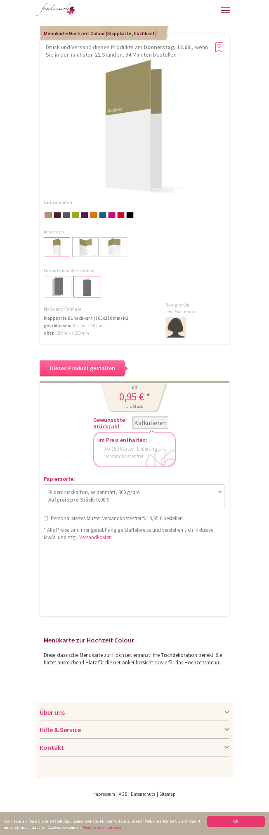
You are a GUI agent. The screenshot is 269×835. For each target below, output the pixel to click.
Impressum (104, 794)
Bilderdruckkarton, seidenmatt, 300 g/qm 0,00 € (94, 496)
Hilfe (155, 12)
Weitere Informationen (103, 827)
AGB (123, 794)
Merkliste (212, 9)
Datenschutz (143, 794)
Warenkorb (198, 9)
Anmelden (179, 11)
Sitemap (167, 794)
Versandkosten (95, 537)
